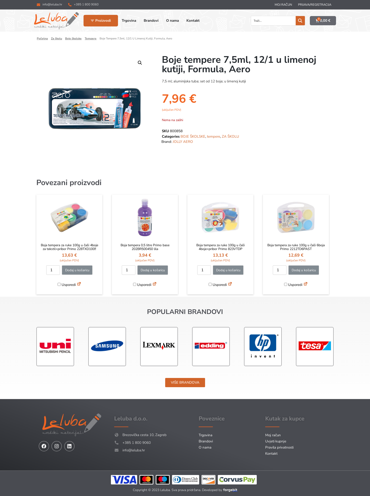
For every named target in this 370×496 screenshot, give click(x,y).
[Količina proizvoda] (53, 270)
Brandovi (206, 441)
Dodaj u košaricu (77, 270)
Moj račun (283, 5)
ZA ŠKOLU (56, 38)
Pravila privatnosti (279, 447)
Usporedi (67, 285)
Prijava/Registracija (314, 5)
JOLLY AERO (183, 141)
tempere (91, 38)
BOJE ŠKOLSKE (73, 38)
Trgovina (205, 435)
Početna (42, 38)
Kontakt (271, 453)
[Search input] (274, 20)
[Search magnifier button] (300, 20)
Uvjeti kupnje (275, 441)
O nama (205, 447)
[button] (140, 63)
